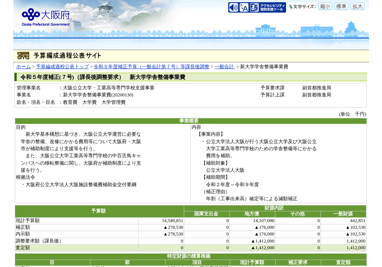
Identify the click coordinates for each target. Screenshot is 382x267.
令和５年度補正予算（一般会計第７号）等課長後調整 (151, 66)
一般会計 (225, 66)
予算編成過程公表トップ (62, 66)
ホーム (23, 66)
